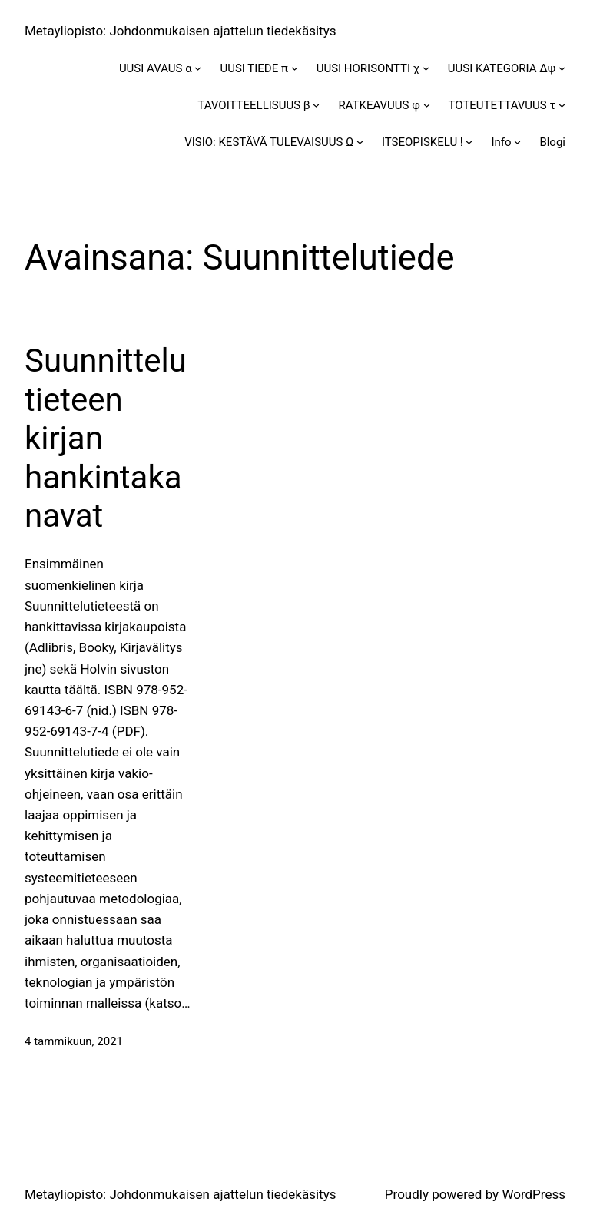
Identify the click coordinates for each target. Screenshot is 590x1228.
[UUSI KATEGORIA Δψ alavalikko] (562, 68)
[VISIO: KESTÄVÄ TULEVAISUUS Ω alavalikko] (359, 141)
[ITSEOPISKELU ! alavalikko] (469, 141)
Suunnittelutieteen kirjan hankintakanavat (106, 438)
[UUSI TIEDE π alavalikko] (294, 68)
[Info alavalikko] (517, 141)
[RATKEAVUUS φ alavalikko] (426, 104)
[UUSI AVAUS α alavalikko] (197, 68)
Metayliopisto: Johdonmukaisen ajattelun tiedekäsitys (180, 30)
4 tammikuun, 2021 (74, 1041)
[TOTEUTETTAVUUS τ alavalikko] (562, 104)
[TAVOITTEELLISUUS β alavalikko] (316, 104)
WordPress (533, 1194)
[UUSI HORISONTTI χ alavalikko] (426, 68)
